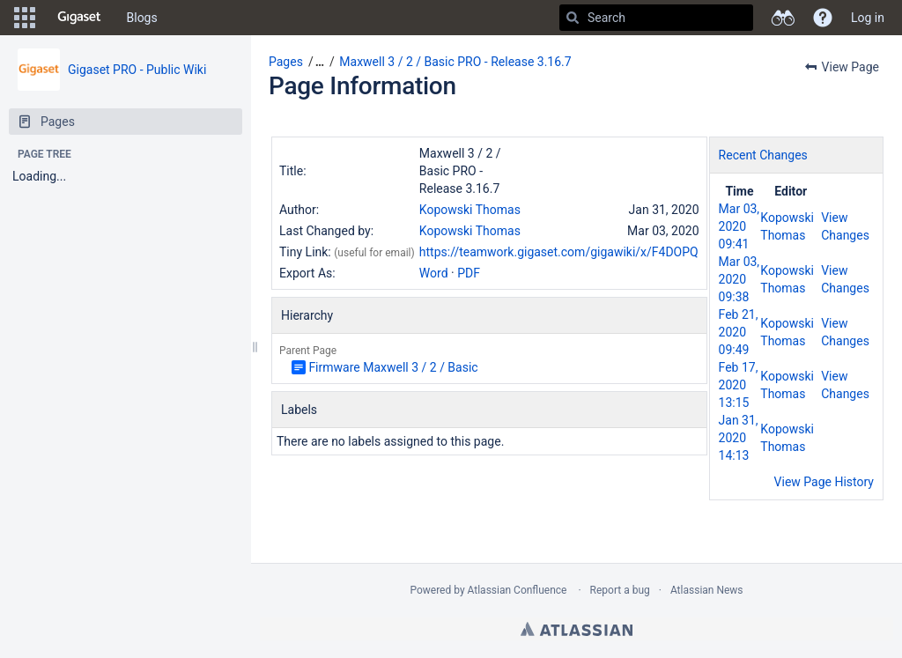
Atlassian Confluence (517, 590)
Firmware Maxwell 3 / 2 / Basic (392, 367)
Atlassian (576, 628)
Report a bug (620, 590)
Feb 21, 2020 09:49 (738, 332)
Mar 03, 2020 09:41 (739, 226)
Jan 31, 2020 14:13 (738, 437)
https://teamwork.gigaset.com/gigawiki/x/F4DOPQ (559, 252)
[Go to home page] (79, 17)
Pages (286, 62)
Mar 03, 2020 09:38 (739, 279)
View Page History (824, 482)
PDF (468, 273)
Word (433, 273)
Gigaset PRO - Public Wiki (137, 70)
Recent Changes (763, 155)
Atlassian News (706, 590)
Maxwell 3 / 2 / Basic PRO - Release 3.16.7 (455, 62)
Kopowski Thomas (470, 210)
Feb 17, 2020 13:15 (738, 385)
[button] (25, 17)
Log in (867, 18)
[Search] (573, 18)
